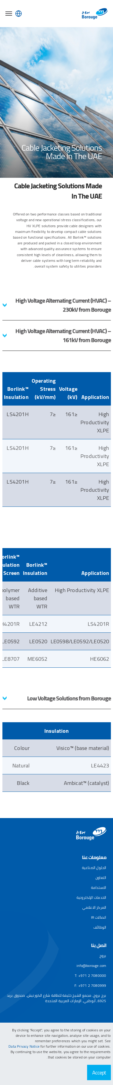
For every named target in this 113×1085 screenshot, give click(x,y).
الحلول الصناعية (94, 867)
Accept (99, 1072)
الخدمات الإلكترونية (91, 897)
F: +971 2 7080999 (90, 985)
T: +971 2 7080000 (90, 975)
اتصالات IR (98, 917)
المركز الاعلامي (94, 907)
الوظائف (99, 927)
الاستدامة (98, 887)
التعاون (101, 877)
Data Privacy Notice (24, 1046)
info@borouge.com (91, 965)
